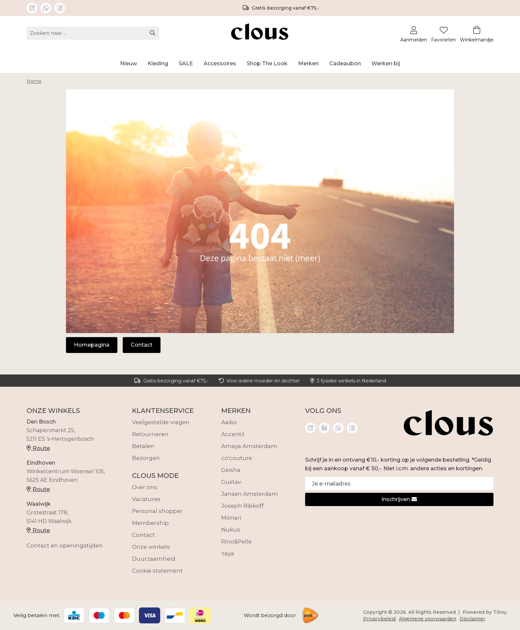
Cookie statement (157, 570)
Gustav (231, 482)
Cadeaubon (345, 63)
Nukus (230, 529)
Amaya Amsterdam (249, 446)
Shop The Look (267, 63)
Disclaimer (472, 619)
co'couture (236, 458)
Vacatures (146, 499)
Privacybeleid (379, 619)
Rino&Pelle (236, 541)
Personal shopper (157, 511)
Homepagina (91, 345)
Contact (142, 345)
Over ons (144, 487)
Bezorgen (146, 458)
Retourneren (150, 434)
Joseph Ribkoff (242, 505)
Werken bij (385, 63)
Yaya (227, 553)
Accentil (232, 434)
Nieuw (128, 63)
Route (38, 448)
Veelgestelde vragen (161, 422)
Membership (150, 523)
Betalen (143, 446)
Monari (231, 517)
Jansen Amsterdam (249, 493)
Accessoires (220, 63)
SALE (186, 63)
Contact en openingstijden (65, 545)
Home (34, 81)
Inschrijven (399, 499)
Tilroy (500, 612)
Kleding (158, 63)
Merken (308, 63)
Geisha (230, 470)
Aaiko (229, 422)
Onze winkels (151, 547)
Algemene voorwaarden (427, 619)
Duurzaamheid (153, 558)
